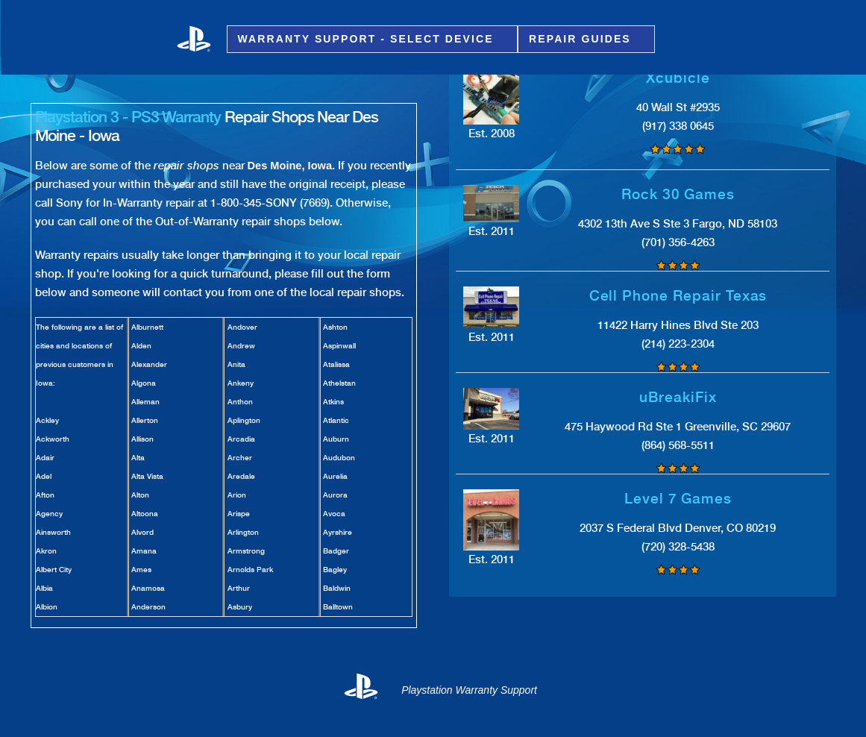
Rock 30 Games (678, 194)
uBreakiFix (678, 397)
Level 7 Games (678, 498)
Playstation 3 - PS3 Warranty (128, 116)
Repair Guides (582, 39)
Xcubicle (678, 78)
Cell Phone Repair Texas (678, 295)
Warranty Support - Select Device (368, 39)
